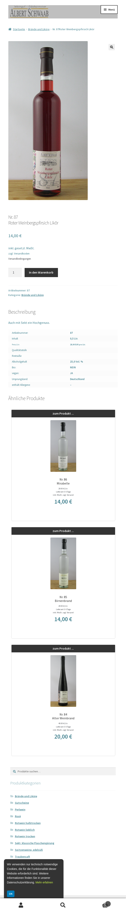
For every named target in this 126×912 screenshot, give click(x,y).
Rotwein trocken (25, 836)
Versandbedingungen (19, 258)
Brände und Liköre (39, 29)
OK (11, 894)
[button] (112, 47)
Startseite (19, 29)
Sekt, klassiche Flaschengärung (34, 843)
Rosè (18, 816)
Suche (63, 905)
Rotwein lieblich (25, 830)
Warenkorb (97, 903)
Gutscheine (22, 803)
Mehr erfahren (44, 882)
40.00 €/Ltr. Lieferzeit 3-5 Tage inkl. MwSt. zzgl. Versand (63, 726)
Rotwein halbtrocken (28, 823)
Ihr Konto (21, 905)
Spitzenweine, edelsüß (29, 850)
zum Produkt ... (63, 413)
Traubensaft (22, 856)
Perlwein (20, 809)
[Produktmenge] (15, 272)
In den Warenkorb (41, 272)
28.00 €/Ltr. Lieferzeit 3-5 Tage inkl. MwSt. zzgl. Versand (63, 491)
